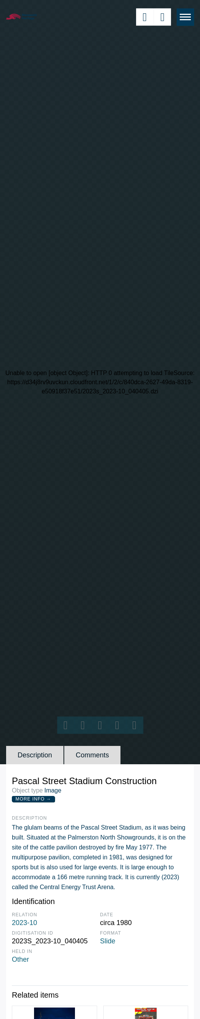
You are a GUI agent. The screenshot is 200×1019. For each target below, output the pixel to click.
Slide (107, 941)
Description (35, 755)
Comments (92, 755)
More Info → (33, 799)
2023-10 (24, 923)
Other (20, 959)
